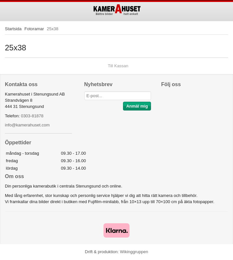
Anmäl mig (137, 106)
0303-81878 (32, 115)
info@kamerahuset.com (27, 125)
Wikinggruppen (134, 251)
